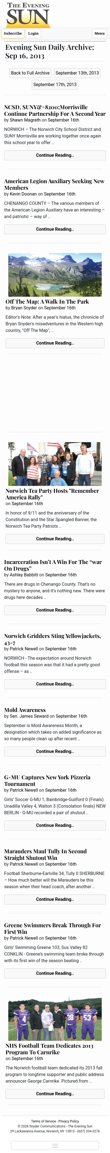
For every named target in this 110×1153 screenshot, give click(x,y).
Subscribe (13, 33)
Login (33, 33)
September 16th (63, 120)
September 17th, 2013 (55, 84)
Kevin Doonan (23, 194)
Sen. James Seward (29, 716)
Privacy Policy (69, 1121)
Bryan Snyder (24, 307)
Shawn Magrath (25, 120)
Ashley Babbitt (24, 574)
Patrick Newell (24, 648)
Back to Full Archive (30, 73)
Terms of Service (43, 1121)
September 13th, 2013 (77, 73)
